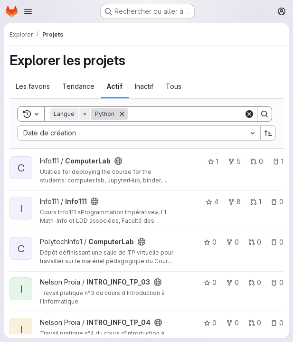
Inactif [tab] (144, 86)
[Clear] (249, 114)
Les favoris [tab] (33, 86)
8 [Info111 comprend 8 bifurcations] (234, 202)
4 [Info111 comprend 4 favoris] (212, 202)
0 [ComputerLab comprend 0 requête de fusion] (256, 161)
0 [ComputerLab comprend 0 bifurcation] (232, 242)
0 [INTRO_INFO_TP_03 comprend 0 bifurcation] (232, 282)
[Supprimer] (122, 114)
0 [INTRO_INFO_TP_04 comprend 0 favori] (210, 323)
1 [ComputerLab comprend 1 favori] (213, 161)
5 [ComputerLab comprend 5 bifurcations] (234, 161)
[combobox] (138, 133)
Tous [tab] (173, 86)
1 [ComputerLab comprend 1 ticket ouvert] (278, 161)
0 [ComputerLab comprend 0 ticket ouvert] (277, 242)
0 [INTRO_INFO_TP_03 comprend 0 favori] (210, 282)
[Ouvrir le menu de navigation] (28, 11)
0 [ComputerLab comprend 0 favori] (210, 242)
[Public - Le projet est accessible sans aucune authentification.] (118, 161)
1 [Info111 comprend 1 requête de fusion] (255, 202)
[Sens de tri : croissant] (268, 133)
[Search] (187, 114)
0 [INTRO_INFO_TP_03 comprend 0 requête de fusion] (254, 282)
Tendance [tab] (78, 86)
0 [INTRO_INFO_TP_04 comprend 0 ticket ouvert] (277, 323)
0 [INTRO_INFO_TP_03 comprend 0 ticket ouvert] (277, 282)
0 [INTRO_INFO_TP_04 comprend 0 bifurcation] (232, 323)
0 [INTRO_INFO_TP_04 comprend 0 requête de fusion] (254, 323)
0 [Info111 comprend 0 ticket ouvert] (277, 202)
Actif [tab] (115, 86)
